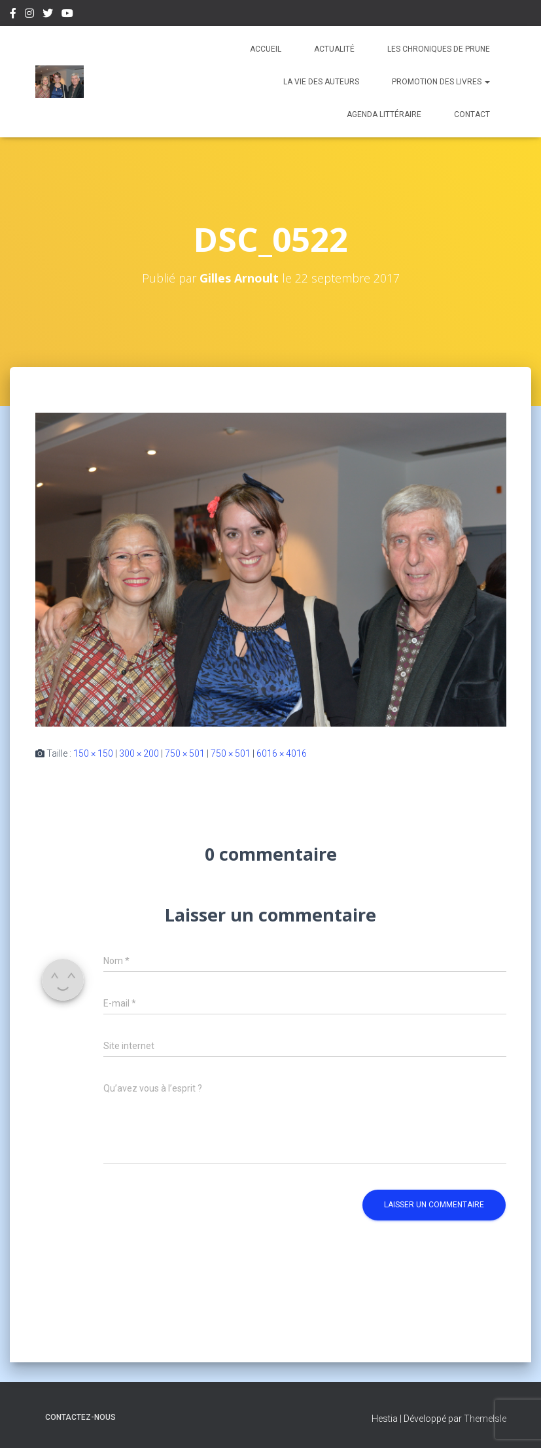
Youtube (67, 15)
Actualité (334, 49)
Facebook (13, 15)
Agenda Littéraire (384, 114)
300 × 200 (139, 753)
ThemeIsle (485, 1418)
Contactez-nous (80, 1417)
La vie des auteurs (321, 81)
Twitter (48, 15)
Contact (472, 114)
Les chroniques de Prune (438, 49)
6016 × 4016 (281, 753)
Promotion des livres (441, 81)
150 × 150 (93, 753)
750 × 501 (185, 753)
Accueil (265, 49)
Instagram (29, 15)
